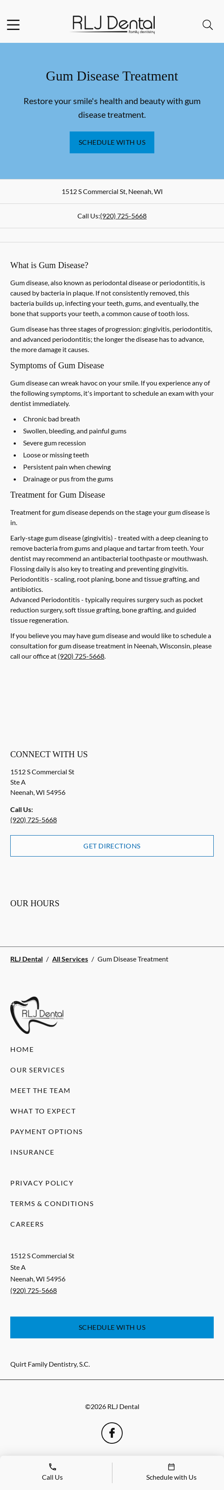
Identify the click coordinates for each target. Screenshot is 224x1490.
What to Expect (43, 1111)
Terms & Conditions (52, 1203)
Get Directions (112, 846)
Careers (27, 1224)
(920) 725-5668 (123, 216)
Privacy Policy (42, 1183)
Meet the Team (40, 1090)
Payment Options (46, 1131)
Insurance (32, 1152)
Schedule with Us (112, 142)
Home (22, 1049)
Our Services (37, 1070)
